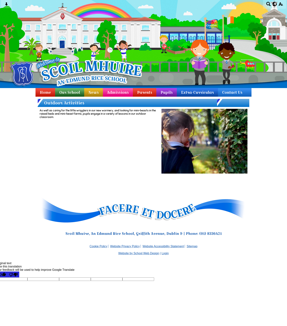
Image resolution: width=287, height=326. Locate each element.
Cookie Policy (98, 246)
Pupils (167, 92)
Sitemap (192, 246)
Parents (144, 92)
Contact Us (232, 92)
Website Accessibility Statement (163, 246)
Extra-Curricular (197, 92)
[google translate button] (274, 4)
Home (45, 92)
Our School (69, 92)
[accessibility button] (280, 5)
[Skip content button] (6, 5)
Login (165, 253)
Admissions (118, 92)
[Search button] (268, 5)
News (93, 92)
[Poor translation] (13, 274)
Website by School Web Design (138, 253)
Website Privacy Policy (125, 246)
